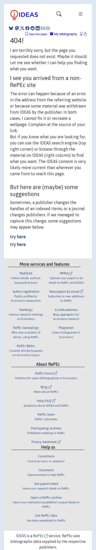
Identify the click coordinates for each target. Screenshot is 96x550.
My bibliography (63, 34)
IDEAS (21, 536)
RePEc (40, 536)
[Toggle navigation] (59, 15)
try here (18, 236)
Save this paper (38, 34)
